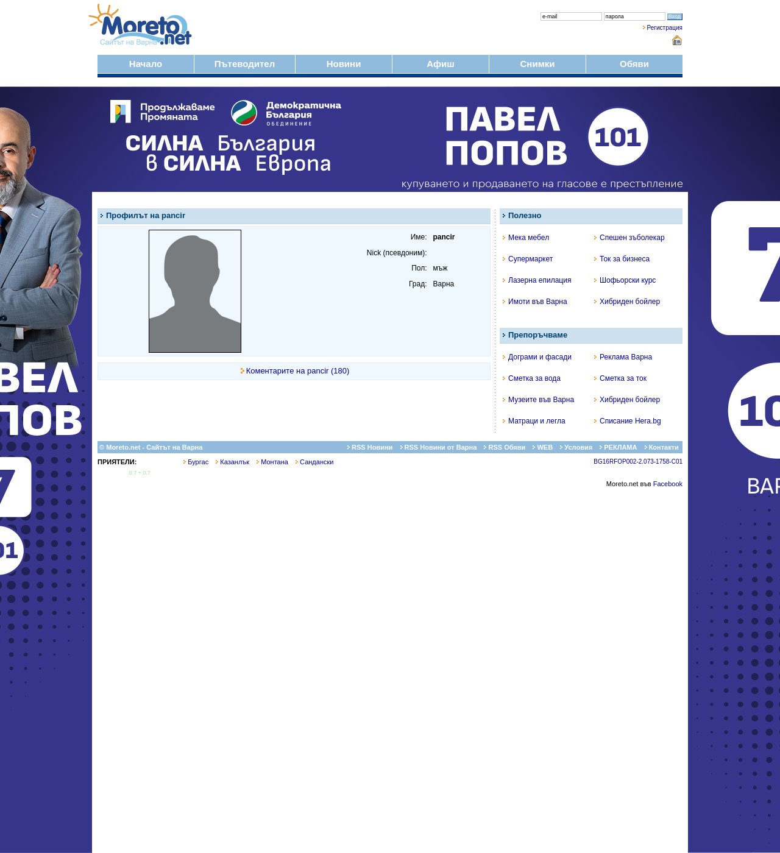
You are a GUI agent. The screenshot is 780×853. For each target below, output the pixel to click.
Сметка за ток (620, 378)
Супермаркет (528, 259)
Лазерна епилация (537, 280)
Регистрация (664, 27)
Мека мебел (526, 237)
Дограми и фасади (537, 357)
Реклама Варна (623, 357)
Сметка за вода (532, 378)
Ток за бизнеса (622, 259)
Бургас (195, 461)
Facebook (667, 483)
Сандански (314, 461)
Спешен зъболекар (629, 237)
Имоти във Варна (535, 301)
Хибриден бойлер (627, 301)
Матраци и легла (534, 421)
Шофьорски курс (625, 280)
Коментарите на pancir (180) (298, 370)
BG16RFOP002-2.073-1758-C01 (638, 461)
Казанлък (232, 461)
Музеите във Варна (538, 399)
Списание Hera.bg (627, 421)
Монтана (272, 461)
